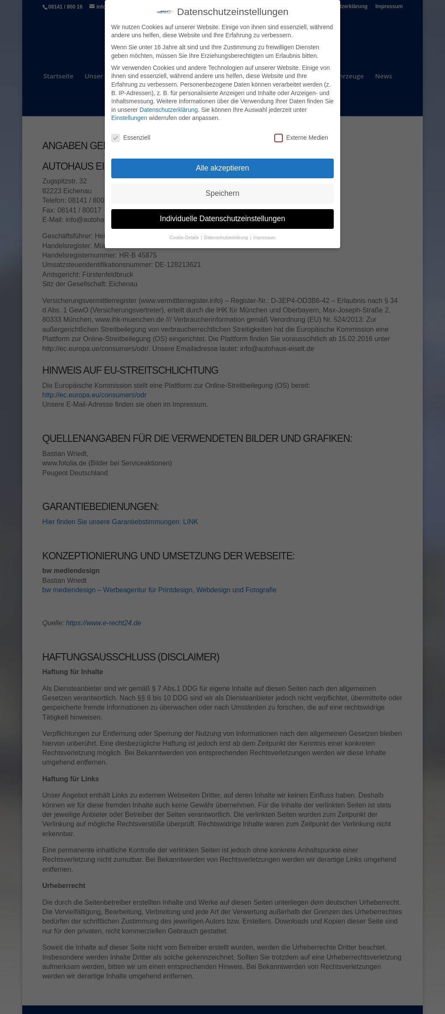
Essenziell (130, 133)
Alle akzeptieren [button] (222, 163)
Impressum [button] (264, 232)
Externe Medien (301, 133)
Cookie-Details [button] (184, 232)
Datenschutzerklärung (168, 104)
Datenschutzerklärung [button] (226, 232)
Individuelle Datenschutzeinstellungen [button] (222, 213)
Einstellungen (129, 113)
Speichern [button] (223, 188)
